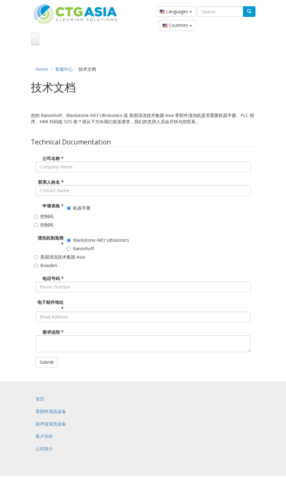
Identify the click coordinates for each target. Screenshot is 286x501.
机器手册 (79, 208)
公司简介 (44, 449)
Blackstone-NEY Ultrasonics (98, 240)
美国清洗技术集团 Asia (60, 257)
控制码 (44, 216)
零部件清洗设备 (51, 411)
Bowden (46, 265)
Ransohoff (81, 248)
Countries (177, 25)
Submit (47, 362)
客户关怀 (44, 436)
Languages (176, 11)
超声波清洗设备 (51, 424)
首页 (40, 399)
